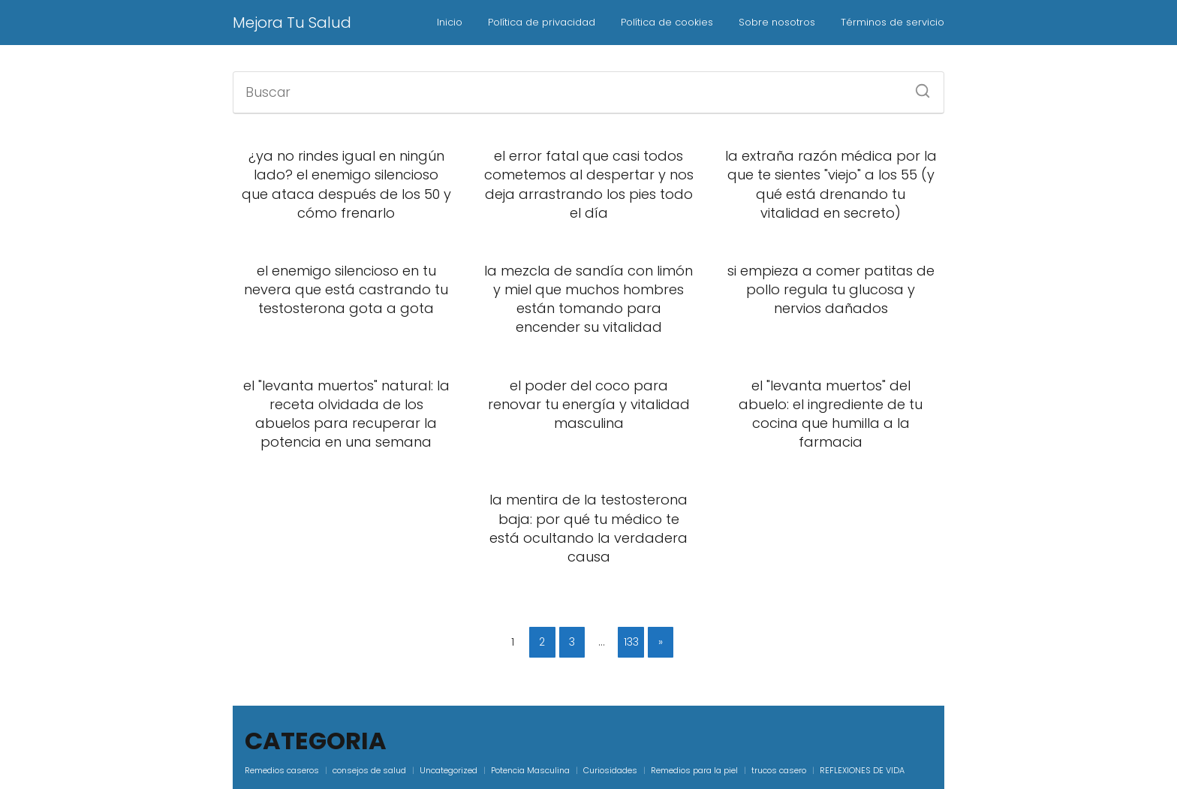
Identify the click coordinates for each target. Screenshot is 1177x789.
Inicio (449, 22)
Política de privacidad (541, 22)
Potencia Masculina (530, 770)
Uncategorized (448, 770)
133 (631, 641)
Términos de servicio (892, 22)
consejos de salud (369, 770)
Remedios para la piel (694, 770)
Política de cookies (667, 22)
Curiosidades (610, 770)
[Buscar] (917, 86)
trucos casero (778, 770)
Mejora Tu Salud (292, 22)
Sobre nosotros (777, 22)
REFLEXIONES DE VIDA (862, 770)
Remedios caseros (282, 770)
